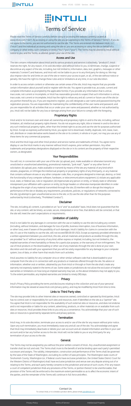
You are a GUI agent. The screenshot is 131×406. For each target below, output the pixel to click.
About (92, 5)
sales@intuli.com (88, 392)
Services (85, 5)
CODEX (77, 5)
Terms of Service (62, 403)
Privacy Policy (32, 403)
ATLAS (70, 5)
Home (64, 5)
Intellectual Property (96, 403)
